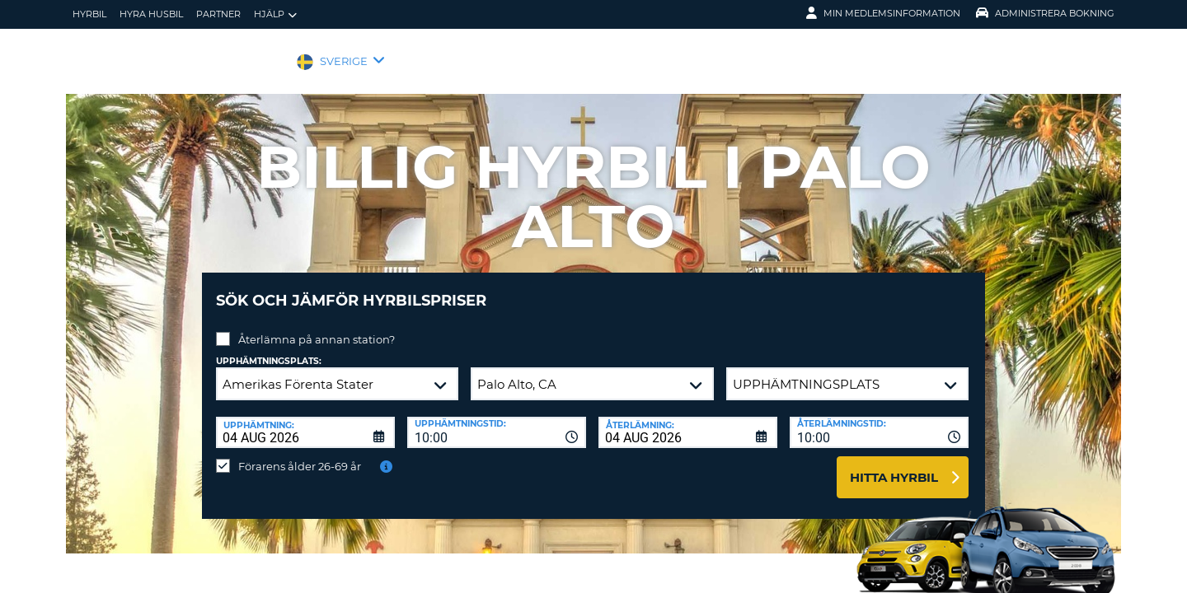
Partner (218, 14)
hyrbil (89, 14)
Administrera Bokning (1045, 13)
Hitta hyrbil (894, 465)
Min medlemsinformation (883, 13)
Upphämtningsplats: (268, 348)
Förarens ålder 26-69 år (299, 453)
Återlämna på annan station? (316, 327)
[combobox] (496, 420)
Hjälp (275, 14)
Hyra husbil (151, 14)
